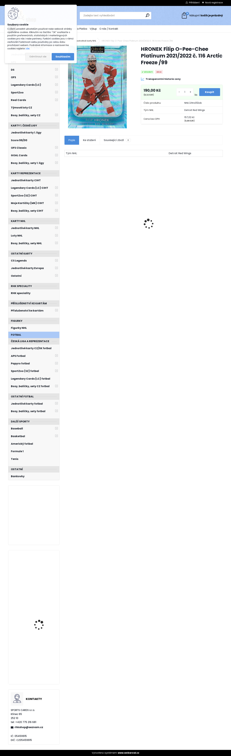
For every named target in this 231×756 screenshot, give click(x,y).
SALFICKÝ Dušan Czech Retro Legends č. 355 (201, 232)
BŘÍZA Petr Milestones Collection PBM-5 (160, 220)
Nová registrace (214, 2)
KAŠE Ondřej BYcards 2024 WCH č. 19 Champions (41, 568)
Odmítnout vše (37, 56)
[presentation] (66, 218)
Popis (71, 140)
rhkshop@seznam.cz (29, 727)
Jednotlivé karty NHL (85, 40)
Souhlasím (63, 56)
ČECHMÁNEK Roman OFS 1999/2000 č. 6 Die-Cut (122, 233)
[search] (147, 15)
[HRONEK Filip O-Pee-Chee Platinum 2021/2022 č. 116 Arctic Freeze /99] (97, 87)
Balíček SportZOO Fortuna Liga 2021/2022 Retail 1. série (83, 225)
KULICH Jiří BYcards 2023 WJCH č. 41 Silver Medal (42, 610)
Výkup (93, 28)
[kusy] (184, 92)
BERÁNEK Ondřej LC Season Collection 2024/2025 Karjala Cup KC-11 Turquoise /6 (42, 652)
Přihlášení (194, 2)
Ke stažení (89, 140)
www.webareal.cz (128, 752)
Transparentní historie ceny (161, 79)
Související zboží (117, 140)
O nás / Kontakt (108, 28)
